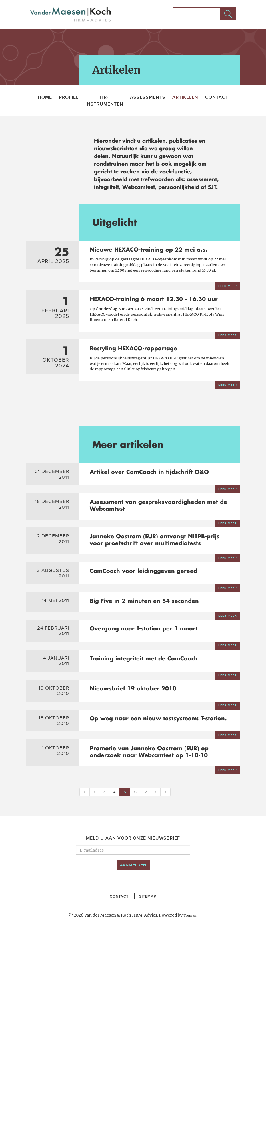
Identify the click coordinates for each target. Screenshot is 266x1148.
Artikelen (185, 97)
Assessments (147, 97)
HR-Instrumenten (104, 100)
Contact (216, 97)
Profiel (69, 97)
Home (45, 97)
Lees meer (225, 312)
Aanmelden (133, 1077)
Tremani (190, 1127)
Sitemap (149, 1108)
